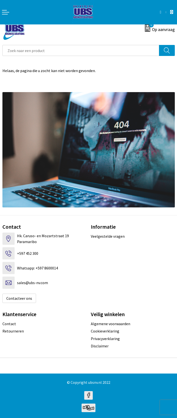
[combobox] (80, 50)
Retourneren (13, 331)
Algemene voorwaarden (110, 323)
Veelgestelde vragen (108, 236)
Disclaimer (100, 345)
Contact (9, 323)
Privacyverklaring (105, 338)
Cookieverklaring (105, 331)
